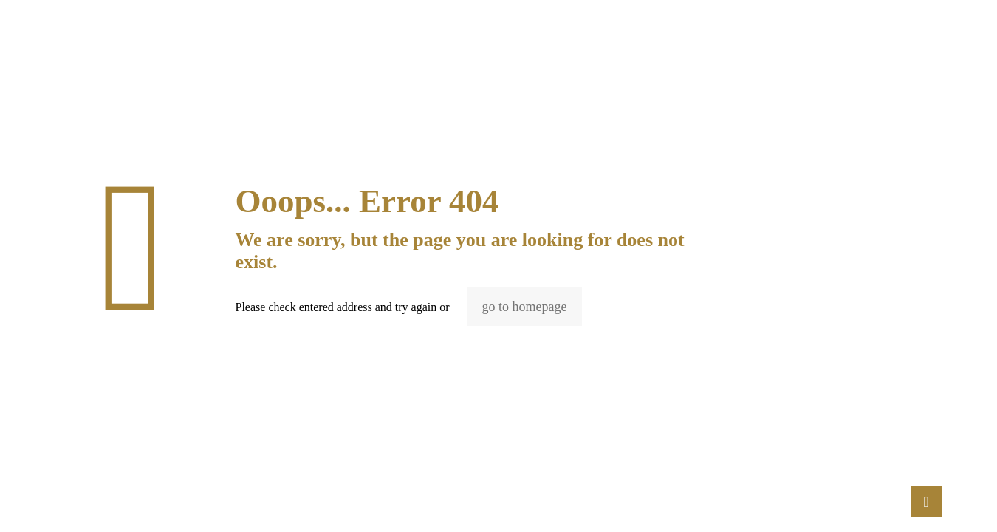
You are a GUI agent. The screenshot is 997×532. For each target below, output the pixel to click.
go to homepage (524, 306)
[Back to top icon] (926, 501)
